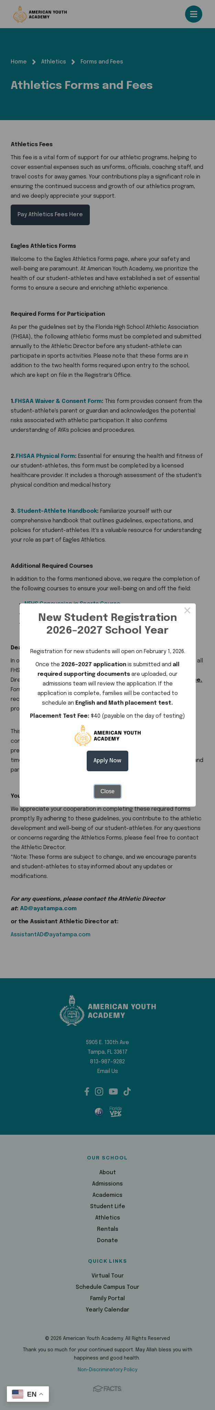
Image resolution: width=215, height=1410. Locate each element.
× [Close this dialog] (187, 611)
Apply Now (107, 761)
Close (107, 791)
